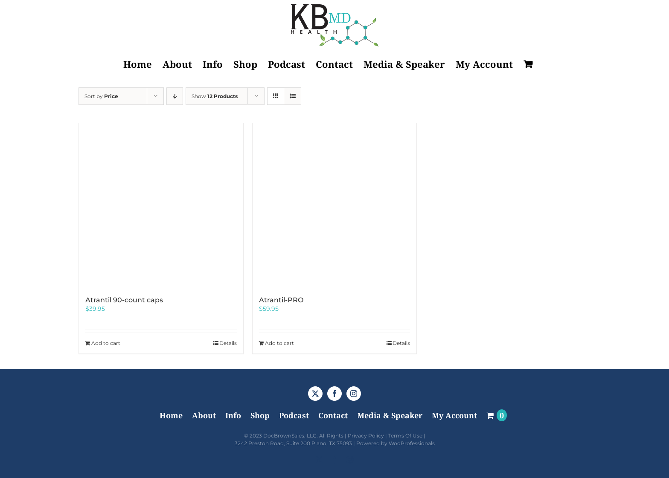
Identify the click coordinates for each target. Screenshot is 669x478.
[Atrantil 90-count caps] (161, 205)
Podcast (294, 415)
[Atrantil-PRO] (335, 205)
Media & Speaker (389, 415)
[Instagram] (353, 393)
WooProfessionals (412, 443)
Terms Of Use (405, 435)
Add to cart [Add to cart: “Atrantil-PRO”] (279, 343)
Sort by (101, 96)
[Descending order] (174, 96)
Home (171, 415)
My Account (454, 415)
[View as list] (292, 96)
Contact (333, 415)
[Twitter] (315, 393)
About (204, 415)
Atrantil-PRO (281, 300)
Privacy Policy (366, 435)
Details (228, 343)
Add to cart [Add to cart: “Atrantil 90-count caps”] (105, 343)
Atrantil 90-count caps (124, 300)
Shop (260, 415)
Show (215, 96)
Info (233, 415)
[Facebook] (334, 393)
